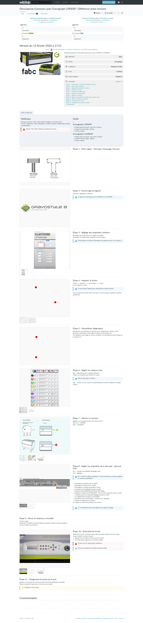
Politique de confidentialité (94, 618)
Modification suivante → (97, 22)
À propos (121, 618)
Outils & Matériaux (26, 112)
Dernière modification (73, 49)
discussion (45, 20)
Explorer (57, 2)
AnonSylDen (94, 49)
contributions (53, 20)
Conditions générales (80, 618)
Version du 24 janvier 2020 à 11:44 (41, 18)
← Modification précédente (45, 22)
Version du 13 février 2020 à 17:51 (93, 18)
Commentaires (31, 13)
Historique (44, 13)
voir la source (56, 18)
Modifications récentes (108, 618)
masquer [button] (118, 81)
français (119, 2)
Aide (116, 618)
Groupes (65, 2)
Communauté (74, 2)
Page (22, 13)
